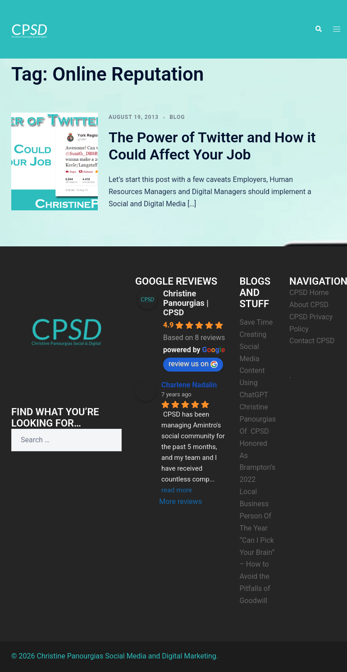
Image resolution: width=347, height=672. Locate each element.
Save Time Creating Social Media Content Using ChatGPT (256, 358)
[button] (318, 29)
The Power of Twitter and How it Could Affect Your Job (212, 146)
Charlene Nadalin (189, 385)
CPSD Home (309, 292)
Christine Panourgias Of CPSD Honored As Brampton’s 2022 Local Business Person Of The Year (257, 467)
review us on (193, 363)
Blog (177, 117)
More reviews (180, 501)
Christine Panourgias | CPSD (186, 303)
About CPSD (309, 304)
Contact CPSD (311, 340)
